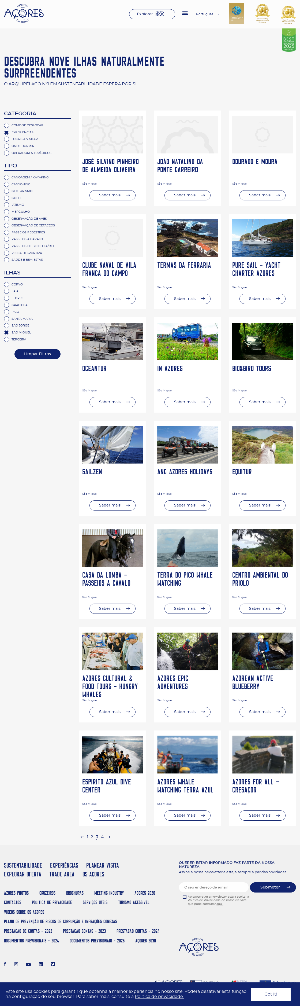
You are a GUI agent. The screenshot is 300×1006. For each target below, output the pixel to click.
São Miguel (21, 332)
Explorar (145, 14)
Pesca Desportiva (27, 253)
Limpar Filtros (37, 354)
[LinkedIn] (41, 965)
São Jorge (20, 325)
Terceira (19, 339)
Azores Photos (16, 892)
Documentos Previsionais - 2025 (97, 940)
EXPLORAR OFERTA (22, 874)
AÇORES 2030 (145, 940)
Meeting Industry (109, 892)
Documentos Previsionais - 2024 (31, 940)
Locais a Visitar (25, 139)
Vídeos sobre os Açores (24, 912)
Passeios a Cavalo (27, 239)
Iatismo (18, 204)
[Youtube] (28, 965)
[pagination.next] (108, 837)
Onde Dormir (23, 146)
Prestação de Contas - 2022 (28, 931)
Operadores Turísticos (31, 153)
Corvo (17, 284)
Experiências (22, 132)
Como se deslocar (27, 125)
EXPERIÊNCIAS (64, 865)
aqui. (219, 903)
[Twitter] (53, 965)
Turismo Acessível (133, 902)
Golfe (17, 198)
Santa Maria (22, 318)
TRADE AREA (61, 874)
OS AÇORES (93, 874)
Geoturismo (22, 191)
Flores (17, 298)
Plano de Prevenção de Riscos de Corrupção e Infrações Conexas (60, 921)
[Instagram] (16, 965)
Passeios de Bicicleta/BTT (33, 246)
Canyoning (21, 184)
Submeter (270, 887)
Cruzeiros (47, 892)
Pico (15, 311)
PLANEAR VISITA (102, 865)
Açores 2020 (144, 892)
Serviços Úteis (95, 902)
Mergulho (21, 211)
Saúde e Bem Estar (27, 259)
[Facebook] (5, 965)
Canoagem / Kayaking (30, 177)
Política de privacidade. (159, 996)
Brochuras (75, 892)
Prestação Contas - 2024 (138, 931)
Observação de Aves (29, 218)
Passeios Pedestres (28, 232)
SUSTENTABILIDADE (23, 865)
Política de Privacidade (52, 902)
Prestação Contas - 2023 (84, 931)
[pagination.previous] (82, 837)
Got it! (270, 994)
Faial (16, 291)
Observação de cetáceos (33, 225)
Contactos (12, 902)
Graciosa (20, 305)
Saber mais (110, 195)
